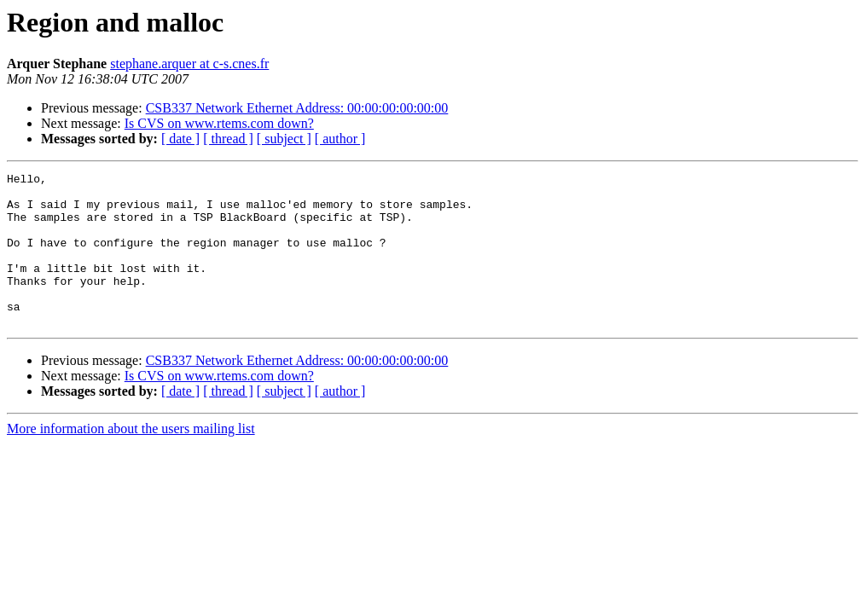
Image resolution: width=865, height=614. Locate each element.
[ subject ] (284, 138)
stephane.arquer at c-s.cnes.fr (189, 63)
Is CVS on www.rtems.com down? (219, 123)
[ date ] (180, 138)
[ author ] (340, 138)
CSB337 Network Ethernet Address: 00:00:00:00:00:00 (297, 108)
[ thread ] (228, 138)
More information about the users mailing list (131, 459)
